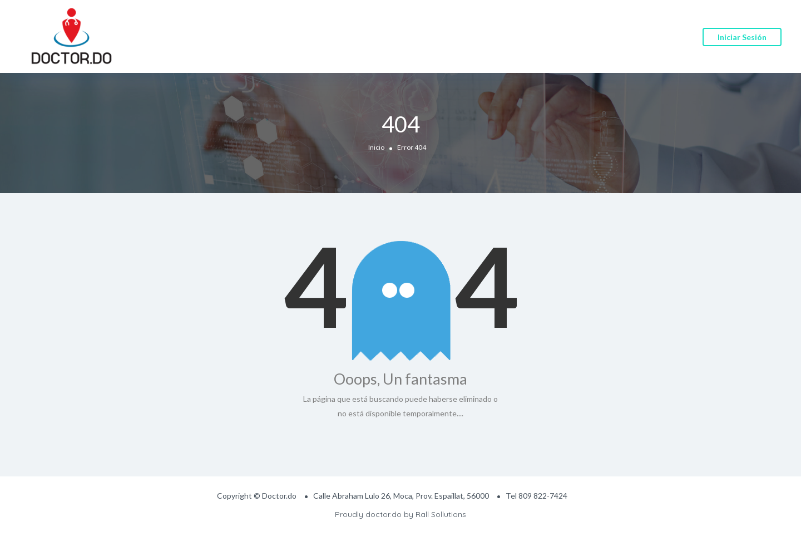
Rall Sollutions (441, 514)
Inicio (376, 146)
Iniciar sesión (742, 37)
